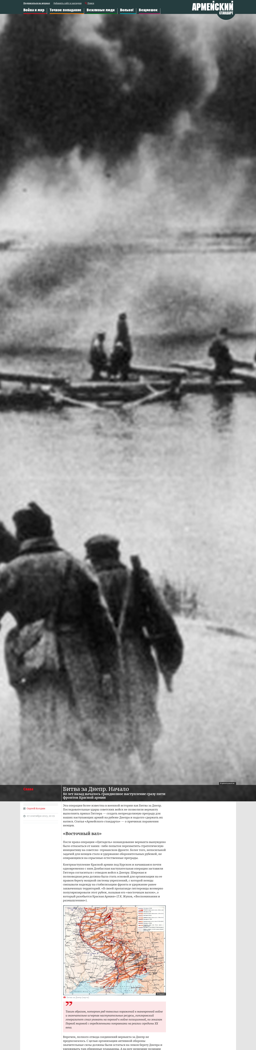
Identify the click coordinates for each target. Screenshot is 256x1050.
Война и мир (34, 10)
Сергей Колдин (36, 808)
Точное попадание (65, 10)
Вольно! (127, 10)
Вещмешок (148, 10)
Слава (28, 789)
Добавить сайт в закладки (67, 3)
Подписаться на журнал (36, 3)
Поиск (91, 3)
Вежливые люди (101, 10)
